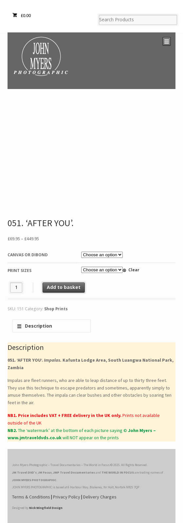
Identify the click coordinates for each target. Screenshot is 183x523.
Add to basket (64, 287)
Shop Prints (56, 309)
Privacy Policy (66, 497)
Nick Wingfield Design (46, 508)
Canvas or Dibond (28, 255)
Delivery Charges (100, 497)
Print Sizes (19, 270)
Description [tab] (38, 326)
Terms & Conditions (31, 497)
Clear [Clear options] (133, 270)
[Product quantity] (16, 287)
